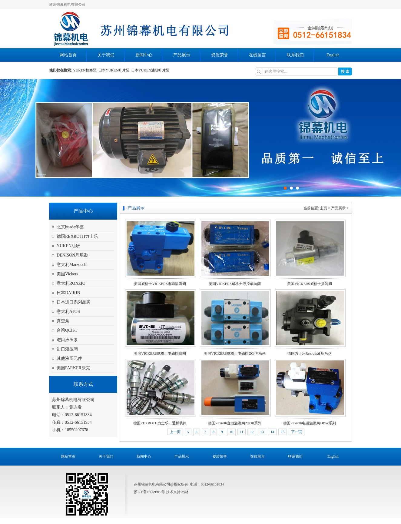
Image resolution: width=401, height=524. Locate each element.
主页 (323, 208)
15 (282, 432)
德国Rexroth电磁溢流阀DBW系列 (309, 423)
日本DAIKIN (68, 292)
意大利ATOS (68, 311)
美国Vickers (67, 274)
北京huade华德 (70, 227)
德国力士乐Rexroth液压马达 (309, 353)
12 (252, 432)
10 (231, 432)
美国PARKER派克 (73, 368)
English (333, 55)
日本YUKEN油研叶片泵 (150, 70)
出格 (185, 492)
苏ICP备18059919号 (149, 492)
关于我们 (106, 55)
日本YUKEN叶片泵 (114, 70)
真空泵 (63, 321)
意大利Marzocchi (72, 264)
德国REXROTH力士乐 (77, 236)
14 (272, 432)
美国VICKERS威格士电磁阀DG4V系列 (234, 353)
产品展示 (181, 55)
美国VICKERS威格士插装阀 (309, 284)
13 (262, 432)
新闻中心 (143, 55)
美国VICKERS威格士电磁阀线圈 (160, 353)
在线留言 (257, 55)
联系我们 (295, 55)
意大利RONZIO (71, 283)
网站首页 (68, 55)
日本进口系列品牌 (74, 302)
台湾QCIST (67, 330)
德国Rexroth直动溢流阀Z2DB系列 (235, 423)
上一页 (175, 432)
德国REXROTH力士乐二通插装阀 (160, 423)
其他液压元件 (69, 358)
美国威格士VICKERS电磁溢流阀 (160, 284)
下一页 (296, 432)
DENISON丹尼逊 (72, 255)
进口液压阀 (67, 349)
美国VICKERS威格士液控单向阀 (234, 284)
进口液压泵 (67, 339)
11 (242, 432)
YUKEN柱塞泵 (85, 70)
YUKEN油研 (68, 246)
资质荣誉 (219, 55)
